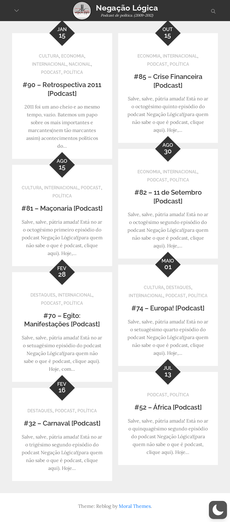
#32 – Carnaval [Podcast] (62, 423)
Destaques (178, 287)
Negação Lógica (127, 7)
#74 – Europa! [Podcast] (167, 308)
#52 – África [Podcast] (168, 407)
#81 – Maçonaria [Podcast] (61, 208)
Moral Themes (135, 506)
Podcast (51, 72)
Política (73, 72)
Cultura (49, 56)
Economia (72, 56)
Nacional (80, 64)
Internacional (49, 64)
